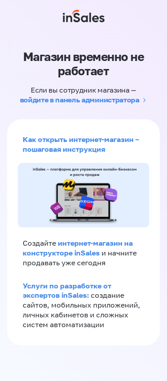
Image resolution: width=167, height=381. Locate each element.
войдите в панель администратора (79, 99)
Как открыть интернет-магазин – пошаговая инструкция (81, 144)
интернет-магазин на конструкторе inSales (78, 248)
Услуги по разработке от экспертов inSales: (67, 290)
